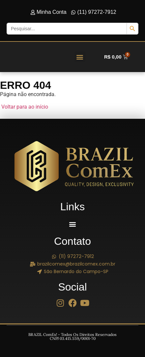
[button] (79, 56)
